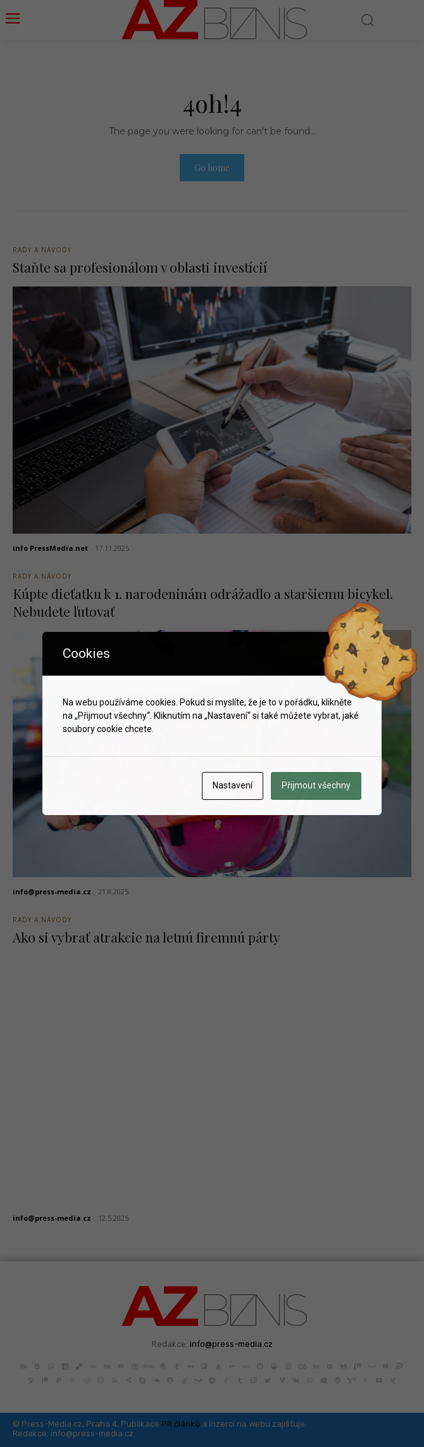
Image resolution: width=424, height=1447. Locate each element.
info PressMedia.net (50, 548)
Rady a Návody (42, 250)
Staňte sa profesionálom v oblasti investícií (140, 267)
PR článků (180, 1424)
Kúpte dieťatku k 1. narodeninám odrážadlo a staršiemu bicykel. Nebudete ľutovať (203, 601)
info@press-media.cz (52, 891)
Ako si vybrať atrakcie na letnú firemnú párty (146, 937)
